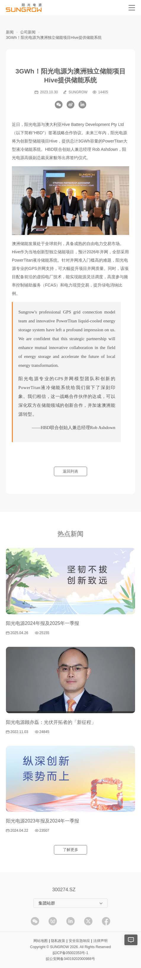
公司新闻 (28, 32)
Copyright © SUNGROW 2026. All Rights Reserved (70, 947)
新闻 (10, 32)
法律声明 (100, 941)
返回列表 (70, 471)
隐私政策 (58, 941)
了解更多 (70, 849)
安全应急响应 (79, 941)
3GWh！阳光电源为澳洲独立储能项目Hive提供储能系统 (54, 37)
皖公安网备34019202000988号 (70, 959)
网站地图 (40, 941)
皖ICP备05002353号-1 (70, 953)
